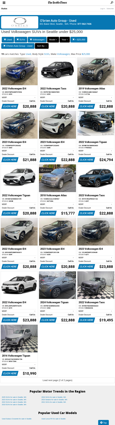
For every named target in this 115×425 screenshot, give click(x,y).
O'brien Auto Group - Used (17, 46)
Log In (102, 9)
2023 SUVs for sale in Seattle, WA (14, 400)
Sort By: (42, 46)
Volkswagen (37, 39)
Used (8, 39)
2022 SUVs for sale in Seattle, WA (14, 402)
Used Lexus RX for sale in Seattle (53, 419)
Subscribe (110, 9)
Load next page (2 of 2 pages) (57, 380)
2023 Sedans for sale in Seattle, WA (54, 400)
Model (53, 39)
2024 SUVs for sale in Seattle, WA (53, 397)
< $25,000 (78, 39)
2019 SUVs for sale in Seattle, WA (14, 404)
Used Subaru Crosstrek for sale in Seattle (16, 419)
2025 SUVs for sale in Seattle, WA (14, 397)
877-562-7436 (84, 24)
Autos (4, 8)
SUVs (21, 39)
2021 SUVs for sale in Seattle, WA (53, 402)
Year (65, 39)
